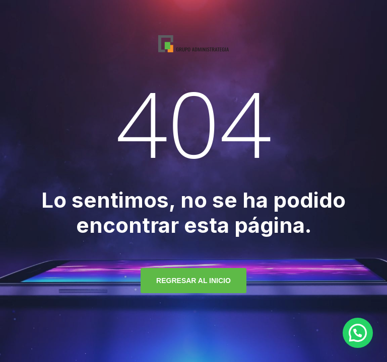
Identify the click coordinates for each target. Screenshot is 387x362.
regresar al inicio (193, 281)
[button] (358, 333)
